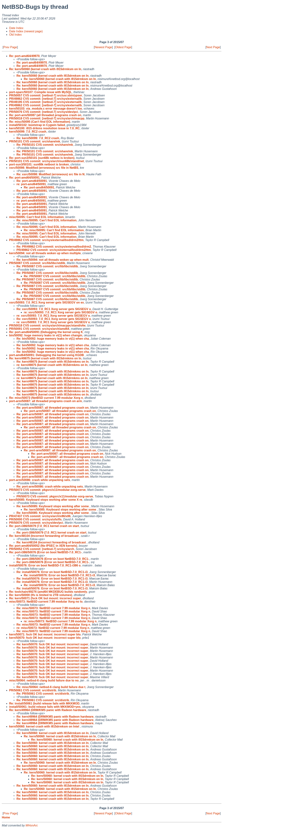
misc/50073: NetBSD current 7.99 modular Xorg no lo (46, 601)
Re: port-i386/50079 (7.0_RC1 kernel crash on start (44, 526)
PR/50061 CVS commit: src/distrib (32, 690)
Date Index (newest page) (26, 31)
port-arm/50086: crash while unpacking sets (39, 480)
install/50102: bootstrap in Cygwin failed (37, 125)
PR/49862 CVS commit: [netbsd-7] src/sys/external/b (45, 98)
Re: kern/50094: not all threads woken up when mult (52, 259)
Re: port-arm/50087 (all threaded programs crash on (45, 115)
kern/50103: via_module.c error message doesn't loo (45, 108)
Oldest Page (123, 47)
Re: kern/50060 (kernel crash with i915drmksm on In (45, 69)
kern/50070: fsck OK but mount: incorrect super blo (45, 637)
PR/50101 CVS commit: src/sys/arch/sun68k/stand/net (46, 161)
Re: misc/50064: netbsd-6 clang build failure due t (50, 687)
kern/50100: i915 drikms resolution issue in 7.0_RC (44, 128)
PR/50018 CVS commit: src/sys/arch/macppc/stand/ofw (47, 325)
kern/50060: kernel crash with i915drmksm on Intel (44, 726)
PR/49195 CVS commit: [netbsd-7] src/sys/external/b (45, 102)
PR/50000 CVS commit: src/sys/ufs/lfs (35, 519)
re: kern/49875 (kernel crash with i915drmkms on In (52, 364)
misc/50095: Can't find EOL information (36, 217)
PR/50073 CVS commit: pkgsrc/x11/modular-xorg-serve (47, 489)
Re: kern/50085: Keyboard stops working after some (53, 506)
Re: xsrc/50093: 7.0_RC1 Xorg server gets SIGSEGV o (53, 309)
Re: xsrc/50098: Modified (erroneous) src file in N (50, 174)
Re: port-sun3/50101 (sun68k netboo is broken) (41, 157)
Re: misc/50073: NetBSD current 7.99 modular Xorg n (53, 608)
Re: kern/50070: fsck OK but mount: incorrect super (52, 644)
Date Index (16, 28)
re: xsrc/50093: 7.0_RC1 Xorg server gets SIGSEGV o (60, 312)
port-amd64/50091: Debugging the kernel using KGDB (47, 355)
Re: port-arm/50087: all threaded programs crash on (52, 407)
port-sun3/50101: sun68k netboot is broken (39, 164)
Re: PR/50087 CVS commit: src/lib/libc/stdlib (47, 266)
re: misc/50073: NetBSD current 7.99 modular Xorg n (60, 621)
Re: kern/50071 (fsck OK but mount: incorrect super (45, 598)
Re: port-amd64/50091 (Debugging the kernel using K (46, 332)
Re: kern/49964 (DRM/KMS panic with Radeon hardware (47, 710)
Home (6, 817)
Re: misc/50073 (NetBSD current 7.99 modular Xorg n (46, 397)
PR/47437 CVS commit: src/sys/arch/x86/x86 (39, 516)
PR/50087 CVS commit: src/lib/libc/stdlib (37, 263)
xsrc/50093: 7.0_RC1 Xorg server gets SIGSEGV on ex (46, 302)
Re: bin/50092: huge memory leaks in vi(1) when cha (52, 338)
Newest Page (103, 47)
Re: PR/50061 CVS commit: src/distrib (42, 693)
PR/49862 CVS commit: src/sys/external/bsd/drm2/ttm (46, 240)
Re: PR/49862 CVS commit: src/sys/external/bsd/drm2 (53, 246)
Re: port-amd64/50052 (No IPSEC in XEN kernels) (43, 545)
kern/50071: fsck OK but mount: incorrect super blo (45, 634)
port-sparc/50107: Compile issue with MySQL (40, 92)
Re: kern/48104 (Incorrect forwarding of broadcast (44, 535)
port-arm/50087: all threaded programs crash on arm (45, 401)
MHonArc (32, 825)
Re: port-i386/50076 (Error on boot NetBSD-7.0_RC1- (45, 552)
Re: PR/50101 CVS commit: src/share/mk (44, 144)
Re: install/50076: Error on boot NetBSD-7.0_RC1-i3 (52, 572)
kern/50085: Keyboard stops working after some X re (45, 499)
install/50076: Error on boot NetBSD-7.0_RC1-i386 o (45, 565)
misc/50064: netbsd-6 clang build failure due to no (44, 680)
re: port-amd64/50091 (31, 184)
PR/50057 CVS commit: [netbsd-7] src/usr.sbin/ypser (45, 95)
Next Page (213, 47)
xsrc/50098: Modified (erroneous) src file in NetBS (43, 167)
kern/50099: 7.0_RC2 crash (27, 131)
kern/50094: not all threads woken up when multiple (45, 253)
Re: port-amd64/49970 (24, 56)
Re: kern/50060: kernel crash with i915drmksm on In (52, 733)
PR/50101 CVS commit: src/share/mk (34, 141)
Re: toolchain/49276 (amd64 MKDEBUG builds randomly (48, 591)
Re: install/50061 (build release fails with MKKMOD (44, 703)
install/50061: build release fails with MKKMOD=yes (45, 706)
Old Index (15, 34)
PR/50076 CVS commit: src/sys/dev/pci (36, 522)
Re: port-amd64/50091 (24, 177)
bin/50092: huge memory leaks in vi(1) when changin (45, 335)
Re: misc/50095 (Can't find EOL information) (39, 121)
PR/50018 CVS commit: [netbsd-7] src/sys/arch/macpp (46, 118)
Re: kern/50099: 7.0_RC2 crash (37, 138)
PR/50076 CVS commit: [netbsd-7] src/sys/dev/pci (43, 111)
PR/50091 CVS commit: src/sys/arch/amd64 (39, 328)
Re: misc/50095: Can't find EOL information (46, 220)
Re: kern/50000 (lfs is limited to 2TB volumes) (40, 595)
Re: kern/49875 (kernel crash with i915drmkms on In (45, 358)
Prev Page (10, 47)
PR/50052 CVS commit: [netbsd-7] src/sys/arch (41, 549)
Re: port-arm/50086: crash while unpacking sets (49, 486)
